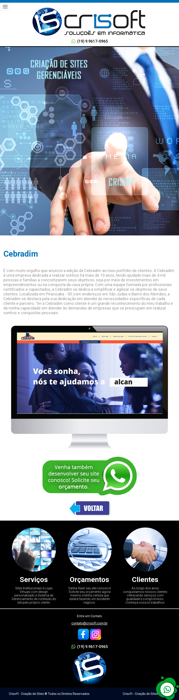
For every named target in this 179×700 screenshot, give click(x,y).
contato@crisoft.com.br (89, 623)
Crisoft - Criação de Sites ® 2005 (146, 694)
